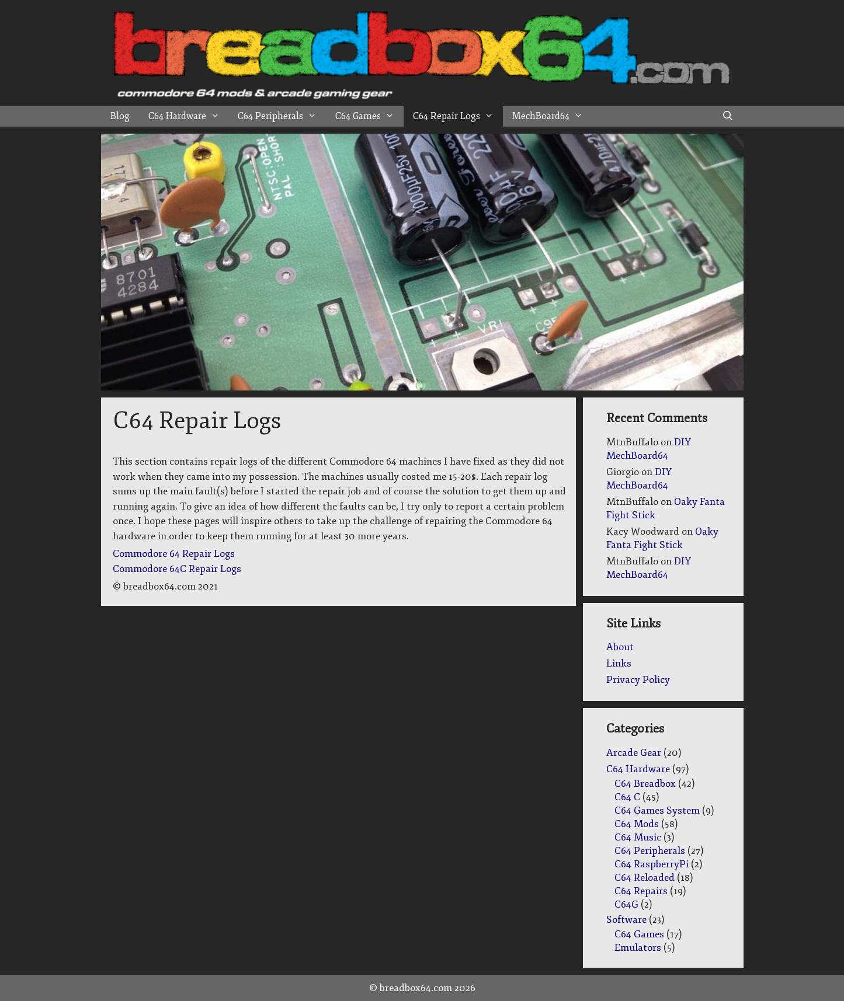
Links (618, 663)
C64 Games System (657, 810)
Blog (120, 116)
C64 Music (637, 837)
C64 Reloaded (644, 877)
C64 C (627, 797)
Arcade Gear (633, 753)
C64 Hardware (188, 116)
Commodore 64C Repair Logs (177, 569)
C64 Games (369, 116)
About (620, 647)
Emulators (637, 947)
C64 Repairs (641, 891)
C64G (626, 904)
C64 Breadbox (645, 783)
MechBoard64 (552, 116)
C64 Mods (636, 824)
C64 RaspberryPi (651, 864)
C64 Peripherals (282, 116)
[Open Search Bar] (728, 116)
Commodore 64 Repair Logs (174, 553)
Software (626, 919)
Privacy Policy (638, 680)
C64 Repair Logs (458, 116)
